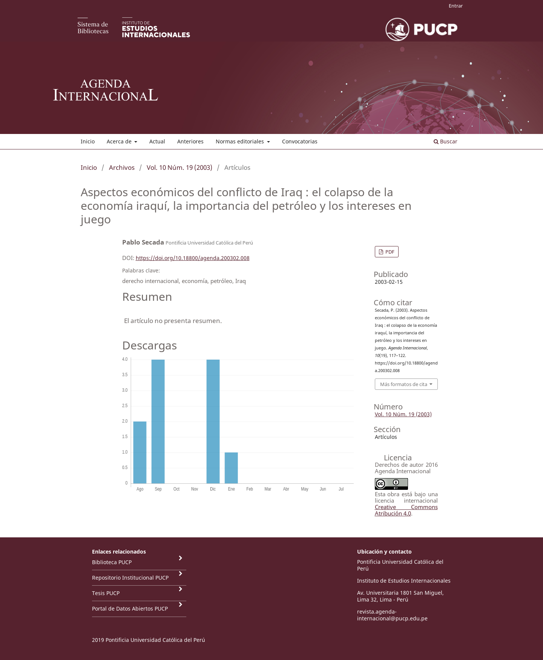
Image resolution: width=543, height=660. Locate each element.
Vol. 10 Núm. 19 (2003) (179, 167)
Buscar (445, 141)
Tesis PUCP (106, 593)
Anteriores (190, 141)
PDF (389, 251)
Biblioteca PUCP (112, 562)
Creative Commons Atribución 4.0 (406, 510)
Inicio (88, 141)
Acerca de (120, 141)
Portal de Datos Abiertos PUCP (130, 608)
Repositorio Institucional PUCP (130, 577)
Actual (157, 141)
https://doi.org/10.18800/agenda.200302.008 (193, 258)
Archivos (122, 167)
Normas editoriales (240, 141)
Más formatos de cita (403, 384)
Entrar (456, 5)
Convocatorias (300, 141)
